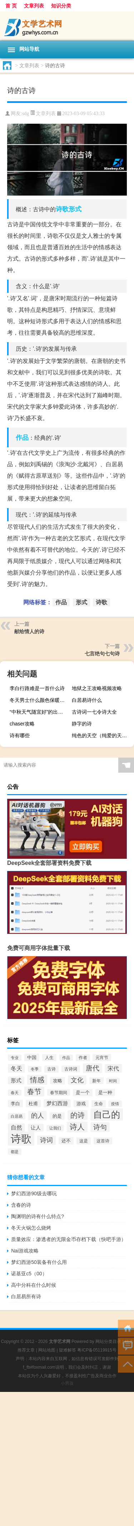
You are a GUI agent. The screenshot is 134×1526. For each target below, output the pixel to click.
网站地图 (46, 1350)
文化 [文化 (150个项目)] (77, 1080)
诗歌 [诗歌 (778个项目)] (21, 1138)
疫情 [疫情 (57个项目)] (115, 1104)
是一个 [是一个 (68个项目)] (83, 1092)
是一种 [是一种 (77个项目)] (105, 1092)
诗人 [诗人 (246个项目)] (77, 1127)
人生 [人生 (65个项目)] (49, 1057)
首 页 (11, 6)
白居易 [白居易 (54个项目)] (17, 1116)
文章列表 (34, 6)
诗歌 (62, 209)
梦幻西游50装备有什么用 (39, 1262)
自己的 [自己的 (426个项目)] (106, 1114)
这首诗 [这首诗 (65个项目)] (102, 1140)
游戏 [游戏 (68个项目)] (81, 1103)
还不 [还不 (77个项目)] (66, 1140)
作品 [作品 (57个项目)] (66, 1057)
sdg (25, 113)
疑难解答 (67, 1350)
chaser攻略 (22, 724)
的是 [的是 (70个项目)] (57, 1116)
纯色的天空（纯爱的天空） (102, 735)
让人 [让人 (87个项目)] (36, 1128)
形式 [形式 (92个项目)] (16, 1080)
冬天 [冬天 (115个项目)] (16, 1068)
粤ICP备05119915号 (96, 1350)
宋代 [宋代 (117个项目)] (113, 1068)
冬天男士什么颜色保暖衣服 (40, 700)
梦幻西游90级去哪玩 (34, 1193)
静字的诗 (82, 724)
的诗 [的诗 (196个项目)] (77, 1115)
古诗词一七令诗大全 (94, 712)
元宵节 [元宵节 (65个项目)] (101, 1057)
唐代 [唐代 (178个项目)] (92, 1068)
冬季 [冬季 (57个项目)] (35, 1069)
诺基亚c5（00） (29, 1273)
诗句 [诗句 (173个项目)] (100, 1127)
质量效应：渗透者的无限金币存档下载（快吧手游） (68, 1239)
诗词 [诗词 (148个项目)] (46, 1140)
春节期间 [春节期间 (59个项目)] (58, 1092)
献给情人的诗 (29, 631)
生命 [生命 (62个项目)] (98, 1103)
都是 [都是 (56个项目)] (15, 1152)
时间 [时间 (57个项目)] (113, 1081)
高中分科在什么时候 (33, 1285)
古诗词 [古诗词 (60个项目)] (70, 1069)
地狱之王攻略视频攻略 (97, 688)
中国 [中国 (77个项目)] (31, 1057)
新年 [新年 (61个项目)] (96, 1080)
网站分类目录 (108, 1341)
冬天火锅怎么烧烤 (31, 1228)
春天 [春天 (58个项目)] (15, 1093)
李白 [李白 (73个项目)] (15, 1103)
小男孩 (67, 1383)
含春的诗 (21, 1205)
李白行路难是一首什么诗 (37, 688)
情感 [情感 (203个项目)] (37, 1080)
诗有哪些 (20, 735)
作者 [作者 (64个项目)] (83, 1057)
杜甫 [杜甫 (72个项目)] (33, 1103)
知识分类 (61, 6)
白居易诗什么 (87, 700)
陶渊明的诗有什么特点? (37, 1216)
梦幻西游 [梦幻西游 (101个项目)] (57, 1103)
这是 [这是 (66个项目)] (83, 1140)
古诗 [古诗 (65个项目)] (51, 1069)
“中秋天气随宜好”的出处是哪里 (40, 712)
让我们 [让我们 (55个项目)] (55, 1128)
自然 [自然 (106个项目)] (16, 1127)
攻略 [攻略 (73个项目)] (57, 1080)
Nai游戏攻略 (25, 1251)
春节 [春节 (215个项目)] (34, 1092)
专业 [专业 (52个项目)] (15, 1057)
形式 (75, 209)
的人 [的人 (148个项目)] (37, 1115)
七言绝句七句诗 (102, 653)
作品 (22, 437)
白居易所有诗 (26, 1296)
